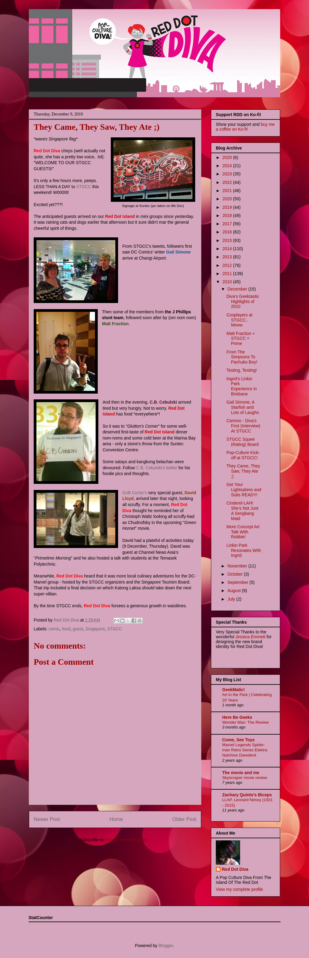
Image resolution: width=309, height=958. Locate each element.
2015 (227, 240)
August (234, 590)
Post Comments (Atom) (128, 839)
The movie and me (240, 772)
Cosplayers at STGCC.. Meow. (239, 320)
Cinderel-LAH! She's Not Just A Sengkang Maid (242, 511)
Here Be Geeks (237, 717)
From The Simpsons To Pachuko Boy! (241, 357)
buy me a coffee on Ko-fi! (245, 127)
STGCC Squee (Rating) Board (242, 442)
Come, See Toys (238, 739)
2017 (227, 223)
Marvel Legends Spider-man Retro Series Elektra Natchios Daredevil (244, 750)
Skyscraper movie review (244, 777)
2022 (227, 182)
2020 (227, 198)
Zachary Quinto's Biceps (247, 794)
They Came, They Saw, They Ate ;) (243, 471)
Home (116, 819)
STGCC (83, 186)
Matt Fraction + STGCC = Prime (240, 338)
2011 (227, 273)
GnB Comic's (134, 492)
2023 (227, 173)
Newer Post (47, 819)
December (237, 289)
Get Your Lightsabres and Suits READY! (243, 489)
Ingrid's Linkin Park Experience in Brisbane (241, 386)
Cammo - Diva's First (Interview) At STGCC (243, 425)
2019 (227, 207)
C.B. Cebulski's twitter (157, 467)
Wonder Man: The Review (245, 722)
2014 (227, 248)
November (237, 565)
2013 (227, 256)
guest (78, 628)
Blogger (165, 945)
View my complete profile (239, 889)
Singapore (95, 628)
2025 (227, 157)
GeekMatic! (233, 689)
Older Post (184, 819)
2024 (227, 165)
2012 (227, 265)
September (238, 582)
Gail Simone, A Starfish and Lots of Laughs (242, 407)
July (231, 599)
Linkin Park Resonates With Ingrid (243, 550)
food (66, 628)
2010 (227, 281)
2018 (227, 215)
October (235, 574)
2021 (227, 190)
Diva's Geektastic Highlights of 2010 (242, 301)
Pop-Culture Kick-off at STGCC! (243, 455)
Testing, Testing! (241, 370)
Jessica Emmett (251, 636)
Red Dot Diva (235, 869)
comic (54, 628)
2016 (227, 231)
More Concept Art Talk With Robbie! (243, 531)
